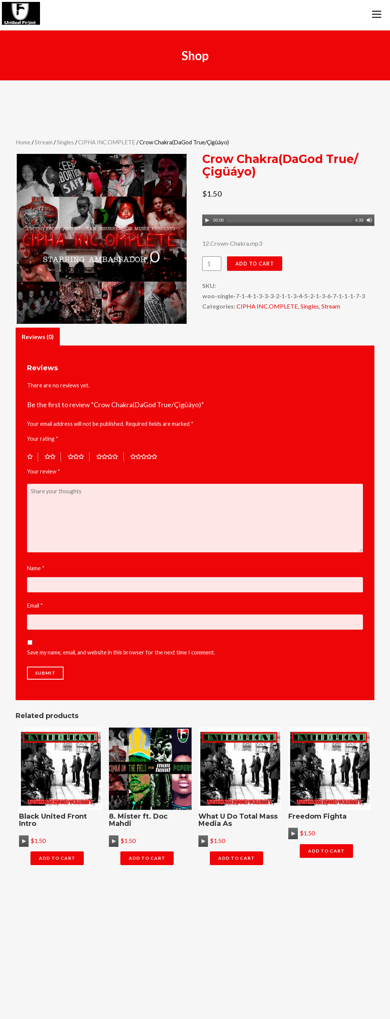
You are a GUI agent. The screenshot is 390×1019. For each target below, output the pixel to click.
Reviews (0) (38, 336)
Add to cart (254, 264)
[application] (288, 220)
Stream (44, 142)
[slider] (289, 220)
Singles (65, 142)
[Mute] (369, 220)
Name (36, 568)
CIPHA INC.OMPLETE (106, 142)
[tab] (38, 336)
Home (23, 142)
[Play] (207, 220)
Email (35, 605)
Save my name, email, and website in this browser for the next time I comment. (121, 652)
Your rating (42, 438)
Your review (43, 471)
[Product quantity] (211, 263)
